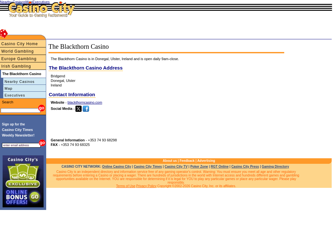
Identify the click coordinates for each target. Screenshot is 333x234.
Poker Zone (199, 166)
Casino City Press (245, 166)
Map (8, 88)
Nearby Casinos (19, 82)
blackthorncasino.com (85, 102)
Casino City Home (19, 44)
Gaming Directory (275, 166)
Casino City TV (176, 166)
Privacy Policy (146, 186)
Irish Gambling (16, 66)
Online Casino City (116, 166)
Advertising (206, 160)
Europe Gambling (18, 59)
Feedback (187, 160)
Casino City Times (148, 166)
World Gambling (17, 51)
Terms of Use (125, 186)
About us (170, 160)
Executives (15, 95)
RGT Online (220, 166)
